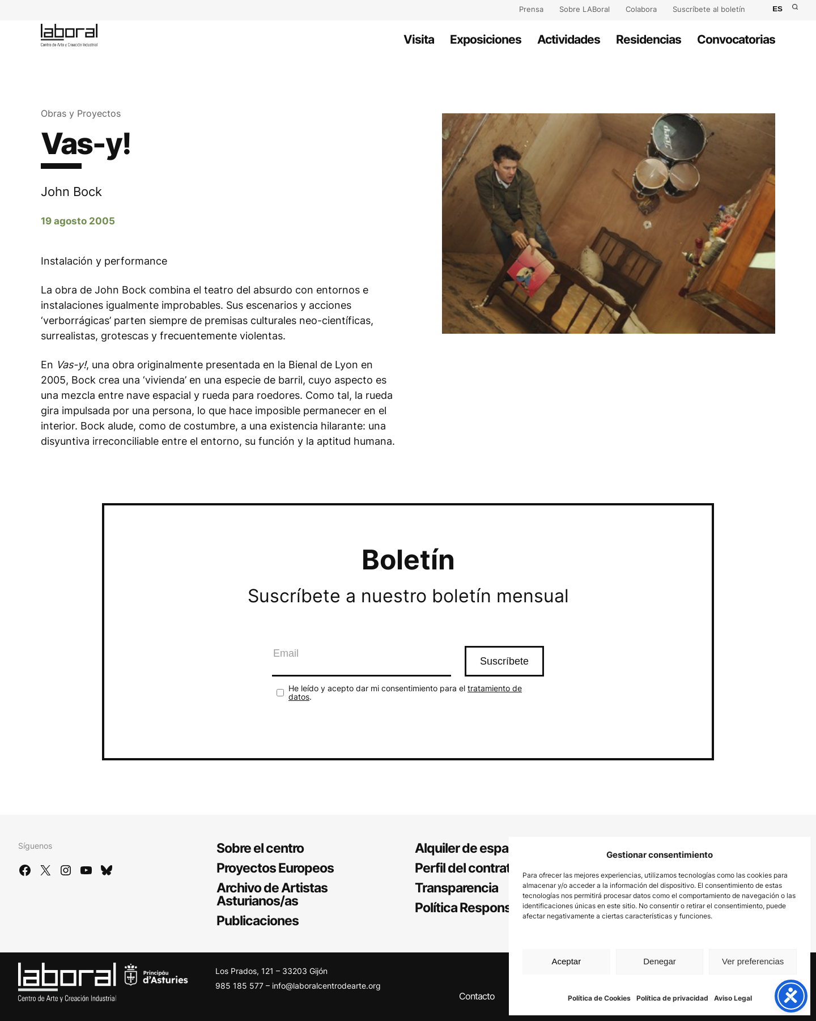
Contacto (477, 996)
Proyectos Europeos (275, 868)
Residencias (648, 39)
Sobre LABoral (584, 9)
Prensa (531, 9)
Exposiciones (485, 39)
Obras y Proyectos (81, 113)
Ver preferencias (753, 961)
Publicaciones (257, 921)
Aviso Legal (733, 998)
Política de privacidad (672, 998)
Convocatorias (736, 39)
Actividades (568, 39)
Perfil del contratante (476, 868)
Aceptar (566, 961)
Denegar (659, 961)
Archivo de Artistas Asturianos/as (272, 894)
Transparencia (456, 888)
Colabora (641, 9)
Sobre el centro (260, 848)
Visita (418, 39)
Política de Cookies (599, 998)
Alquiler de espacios (474, 848)
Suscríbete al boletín (709, 9)
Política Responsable (475, 908)
